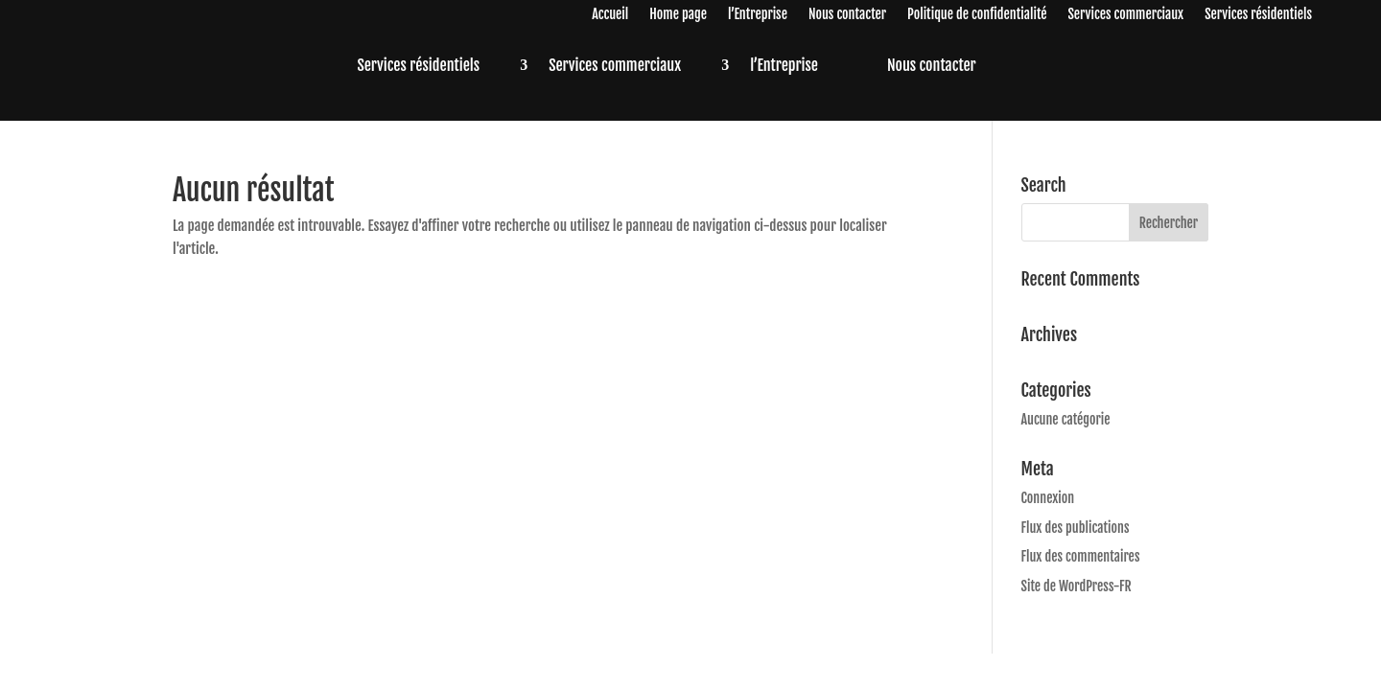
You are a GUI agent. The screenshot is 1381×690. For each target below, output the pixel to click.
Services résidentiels (1258, 15)
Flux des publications (1075, 527)
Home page (678, 15)
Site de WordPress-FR (1076, 586)
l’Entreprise (757, 15)
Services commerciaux (1125, 15)
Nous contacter (847, 15)
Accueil (610, 15)
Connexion (1048, 498)
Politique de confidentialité (976, 15)
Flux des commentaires (1080, 556)
